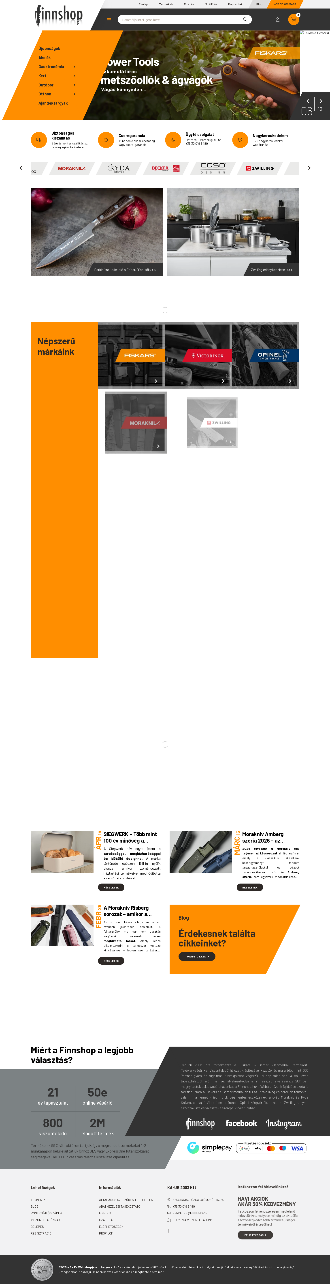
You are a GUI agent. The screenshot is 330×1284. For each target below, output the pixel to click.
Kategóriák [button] (109, 19)
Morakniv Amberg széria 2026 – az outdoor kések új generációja (263, 843)
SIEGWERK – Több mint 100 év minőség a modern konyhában (130, 840)
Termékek (166, 4)
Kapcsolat (235, 4)
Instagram (284, 1124)
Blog (259, 4)
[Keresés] (245, 19)
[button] (57, 66)
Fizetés (189, 4)
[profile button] (277, 19)
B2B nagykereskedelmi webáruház (268, 142)
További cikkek (197, 956)
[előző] (308, 101)
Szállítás (211, 4)
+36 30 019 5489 (285, 4)
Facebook (241, 1123)
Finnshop (200, 1124)
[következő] (320, 101)
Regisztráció (53, 1233)
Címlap (143, 4)
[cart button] (293, 19)
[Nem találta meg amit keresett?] (185, 19)
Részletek (111, 887)
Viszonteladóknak (58, 1220)
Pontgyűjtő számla (59, 1213)
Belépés (49, 1226)
